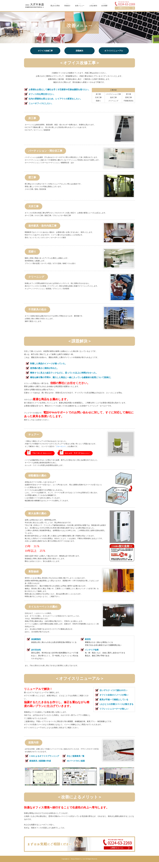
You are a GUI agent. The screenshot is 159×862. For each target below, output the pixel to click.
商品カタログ (42, 453)
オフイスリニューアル (113, 51)
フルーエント (61, 446)
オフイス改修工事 (45, 51)
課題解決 (79, 51)
